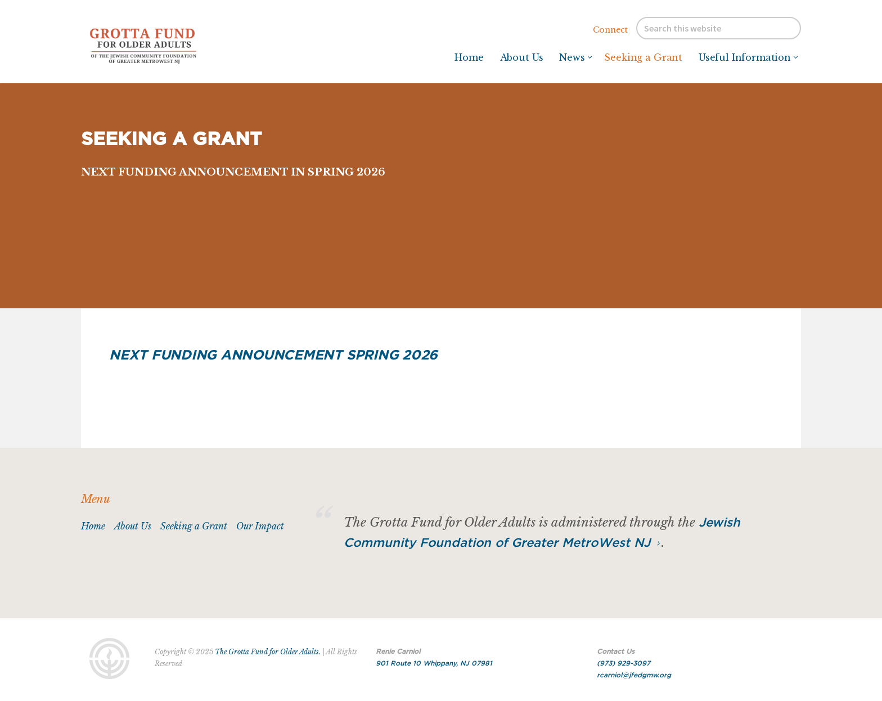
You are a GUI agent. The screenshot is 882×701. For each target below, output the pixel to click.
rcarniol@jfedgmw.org (634, 675)
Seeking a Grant (193, 526)
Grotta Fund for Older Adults (165, 45)
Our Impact (260, 526)
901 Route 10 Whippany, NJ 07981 (434, 663)
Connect (610, 30)
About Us (132, 526)
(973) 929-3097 (623, 663)
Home (93, 526)
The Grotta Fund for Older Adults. (268, 652)
